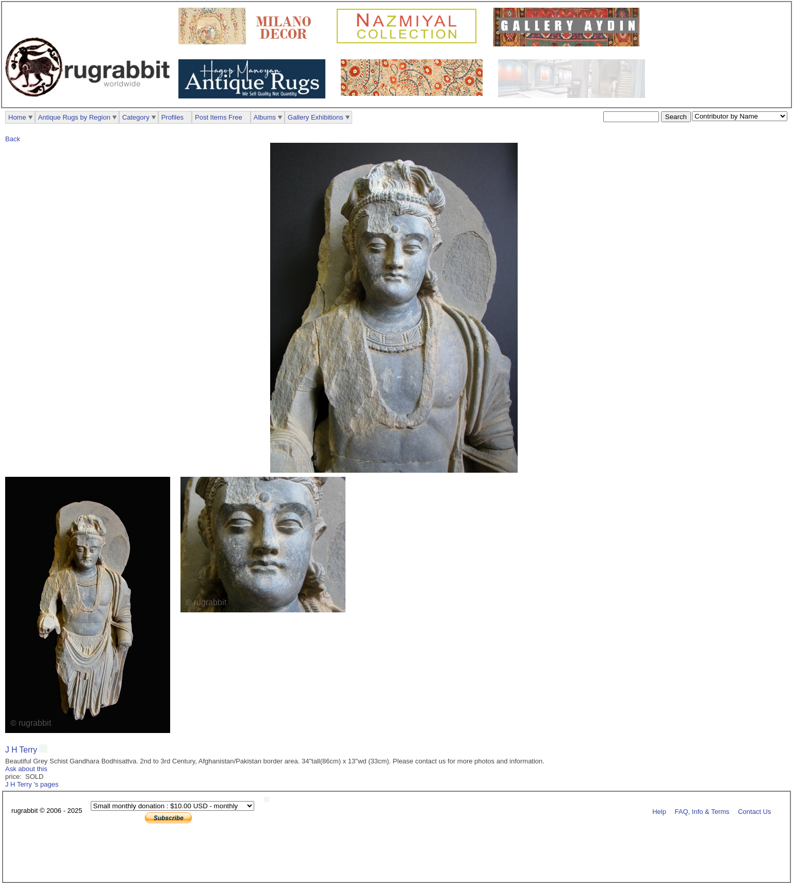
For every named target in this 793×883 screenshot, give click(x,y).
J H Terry (22, 749)
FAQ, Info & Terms (702, 811)
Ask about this (26, 769)
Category (136, 117)
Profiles (172, 117)
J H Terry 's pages (31, 784)
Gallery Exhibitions (315, 117)
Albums (265, 117)
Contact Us (754, 811)
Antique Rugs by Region (74, 117)
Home (17, 117)
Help (659, 811)
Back (12, 139)
